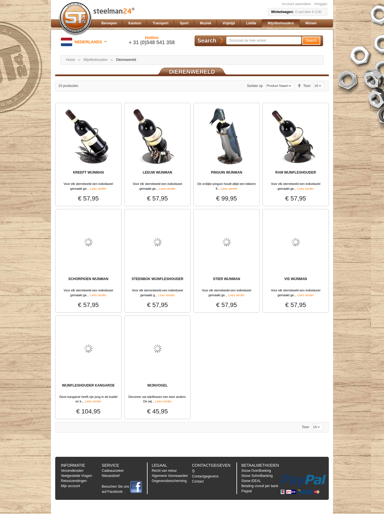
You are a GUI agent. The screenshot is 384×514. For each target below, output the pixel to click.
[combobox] (263, 40)
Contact (198, 481)
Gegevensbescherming (169, 481)
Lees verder (98, 188)
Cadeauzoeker (113, 471)
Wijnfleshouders (96, 60)
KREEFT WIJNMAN (88, 172)
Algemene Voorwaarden (170, 476)
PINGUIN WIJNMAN (226, 172)
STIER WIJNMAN (226, 279)
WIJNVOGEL (157, 385)
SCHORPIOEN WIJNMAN (88, 279)
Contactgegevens (205, 476)
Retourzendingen (74, 481)
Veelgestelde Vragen (76, 476)
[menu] (213, 23)
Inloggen (320, 4)
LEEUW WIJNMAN (157, 172)
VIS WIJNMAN (295, 279)
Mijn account (70, 486)
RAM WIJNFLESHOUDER (295, 172)
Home (70, 60)
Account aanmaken (296, 4)
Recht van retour (164, 471)
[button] (85, 42)
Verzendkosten (72, 471)
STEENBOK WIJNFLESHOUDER (158, 279)
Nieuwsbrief (111, 476)
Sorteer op (255, 86)
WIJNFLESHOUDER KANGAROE (88, 385)
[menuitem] (109, 23)
